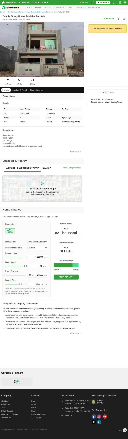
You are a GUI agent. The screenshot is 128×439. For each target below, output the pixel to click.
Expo (33, 411)
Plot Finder (24, 2)
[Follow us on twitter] (94, 424)
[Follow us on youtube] (105, 419)
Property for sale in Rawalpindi (102, 99)
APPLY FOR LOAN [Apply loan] (66, 277)
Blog (33, 401)
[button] (37, 242)
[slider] (21, 257)
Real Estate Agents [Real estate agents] (38, 414)
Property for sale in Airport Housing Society (106, 102)
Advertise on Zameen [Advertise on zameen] (9, 414)
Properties (11, 2)
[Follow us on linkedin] (100, 424)
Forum (33, 408)
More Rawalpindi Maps (71, 168)
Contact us (5, 404)
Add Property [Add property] (36, 418)
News (33, 404)
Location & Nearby (20, 90)
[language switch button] (114, 2)
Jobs (3, 408)
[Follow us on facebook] (94, 419)
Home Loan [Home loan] (109, 18)
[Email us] (77, 416)
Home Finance (36, 90)
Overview (6, 90)
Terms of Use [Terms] (6, 418)
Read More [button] (75, 151)
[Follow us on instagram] (100, 419)
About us (4, 401)
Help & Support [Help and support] (7, 411)
